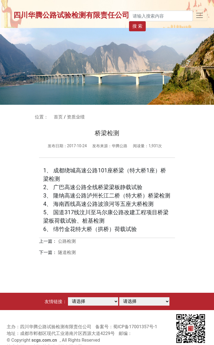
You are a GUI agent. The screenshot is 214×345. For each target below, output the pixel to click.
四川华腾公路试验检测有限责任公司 (71, 15)
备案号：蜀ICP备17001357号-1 (126, 326)
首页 (58, 117)
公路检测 (67, 241)
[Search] (161, 16)
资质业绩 (76, 117)
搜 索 (137, 26)
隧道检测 (67, 252)
